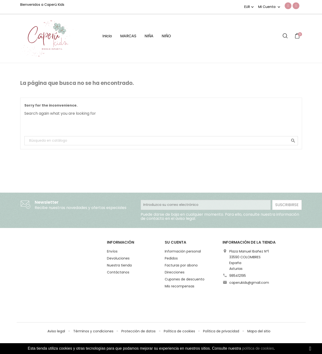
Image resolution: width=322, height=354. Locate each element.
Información (120, 242)
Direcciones (174, 272)
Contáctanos (118, 272)
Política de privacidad (221, 304)
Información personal (183, 251)
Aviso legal (56, 304)
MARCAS (128, 36)
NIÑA (149, 36)
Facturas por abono (181, 265)
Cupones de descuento (184, 279)
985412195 (237, 275)
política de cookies (258, 348)
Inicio (107, 36)
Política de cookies (180, 304)
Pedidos (171, 258)
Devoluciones (118, 258)
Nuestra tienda (119, 265)
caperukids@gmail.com (249, 282)
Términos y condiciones (93, 304)
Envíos (112, 251)
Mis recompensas (179, 286)
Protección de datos (139, 304)
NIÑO (166, 36)
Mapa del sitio (258, 304)
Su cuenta (175, 242)
